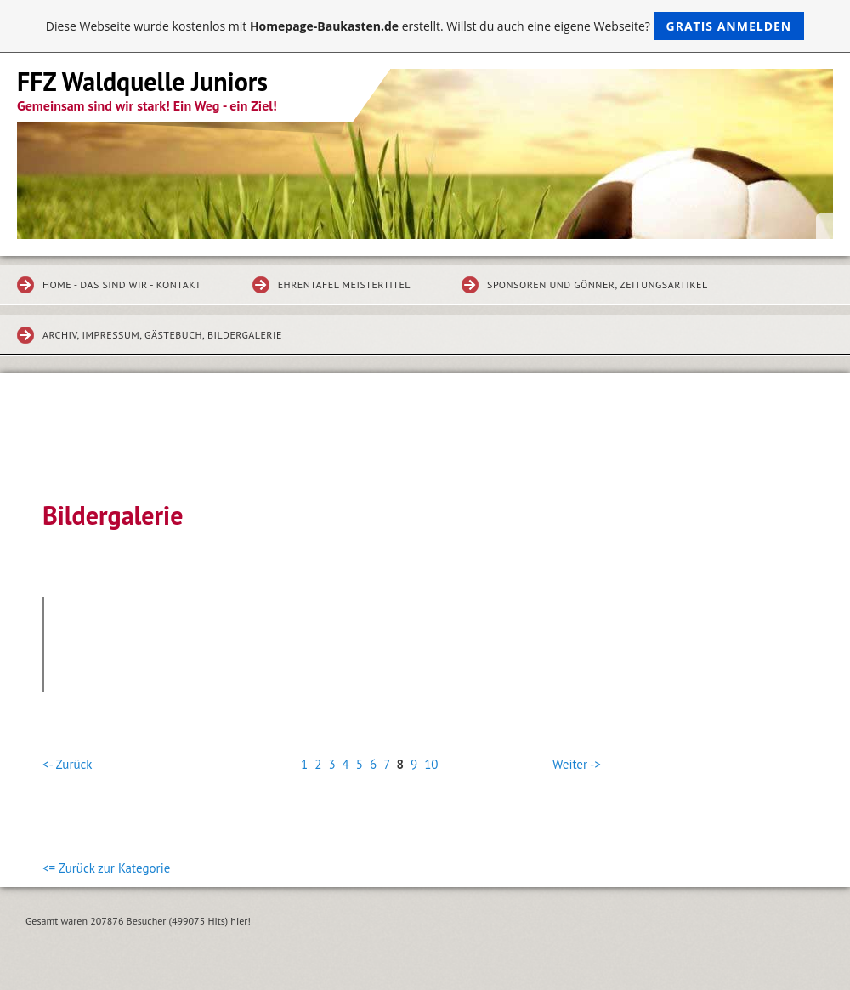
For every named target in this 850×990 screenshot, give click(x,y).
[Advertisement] (425, 449)
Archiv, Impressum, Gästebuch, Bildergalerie (162, 334)
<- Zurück (67, 764)
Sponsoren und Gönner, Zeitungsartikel (597, 284)
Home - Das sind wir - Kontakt (121, 284)
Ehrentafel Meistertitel (344, 284)
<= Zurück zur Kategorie (106, 868)
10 (431, 764)
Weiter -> (576, 764)
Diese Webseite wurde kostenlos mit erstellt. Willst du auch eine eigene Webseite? (425, 26)
